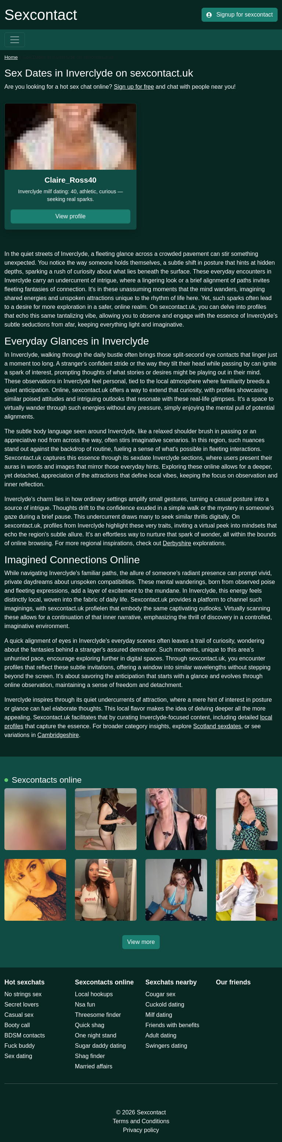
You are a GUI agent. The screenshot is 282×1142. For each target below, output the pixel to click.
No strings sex (22, 994)
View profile (70, 216)
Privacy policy (141, 1130)
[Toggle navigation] (14, 39)
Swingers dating (166, 1046)
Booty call (17, 1025)
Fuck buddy (19, 1046)
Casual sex (18, 1015)
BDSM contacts (24, 1035)
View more (141, 942)
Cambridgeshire (58, 735)
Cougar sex (160, 994)
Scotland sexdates (217, 726)
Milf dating (158, 1015)
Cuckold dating (164, 1004)
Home (11, 57)
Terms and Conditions (141, 1121)
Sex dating (18, 1056)
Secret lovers (21, 1004)
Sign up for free (134, 87)
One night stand (95, 1035)
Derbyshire (177, 543)
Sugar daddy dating (100, 1046)
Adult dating (161, 1035)
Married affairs (93, 1066)
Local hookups (94, 994)
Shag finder (90, 1056)
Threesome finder (98, 1015)
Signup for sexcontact (239, 14)
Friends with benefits (172, 1025)
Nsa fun (85, 1004)
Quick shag (89, 1025)
